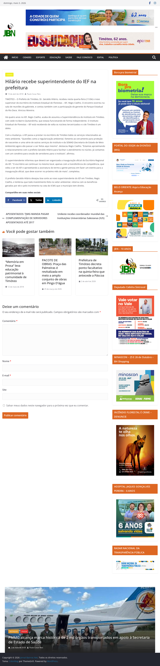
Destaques (14, 631)
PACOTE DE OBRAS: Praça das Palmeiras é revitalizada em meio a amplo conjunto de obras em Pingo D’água (54, 271)
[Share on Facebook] (15, 200)
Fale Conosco (84, 57)
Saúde (68, 57)
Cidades (27, 57)
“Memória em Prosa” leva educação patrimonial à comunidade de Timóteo (15, 271)
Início (15, 57)
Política (113, 57)
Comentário (10, 321)
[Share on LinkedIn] (53, 200)
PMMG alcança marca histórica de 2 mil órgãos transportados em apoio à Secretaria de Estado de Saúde (79, 639)
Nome (6, 361)
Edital (100, 57)
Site (4, 389)
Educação (55, 57)
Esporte (40, 57)
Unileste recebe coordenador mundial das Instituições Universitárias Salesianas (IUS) (82, 216)
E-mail (6, 375)
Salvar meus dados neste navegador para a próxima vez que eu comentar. (47, 405)
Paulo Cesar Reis (34, 94)
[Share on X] (35, 200)
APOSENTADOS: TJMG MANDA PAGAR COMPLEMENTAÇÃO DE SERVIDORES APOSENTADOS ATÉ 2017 (25, 218)
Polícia (24, 631)
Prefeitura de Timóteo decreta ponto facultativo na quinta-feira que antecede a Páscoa (92, 267)
